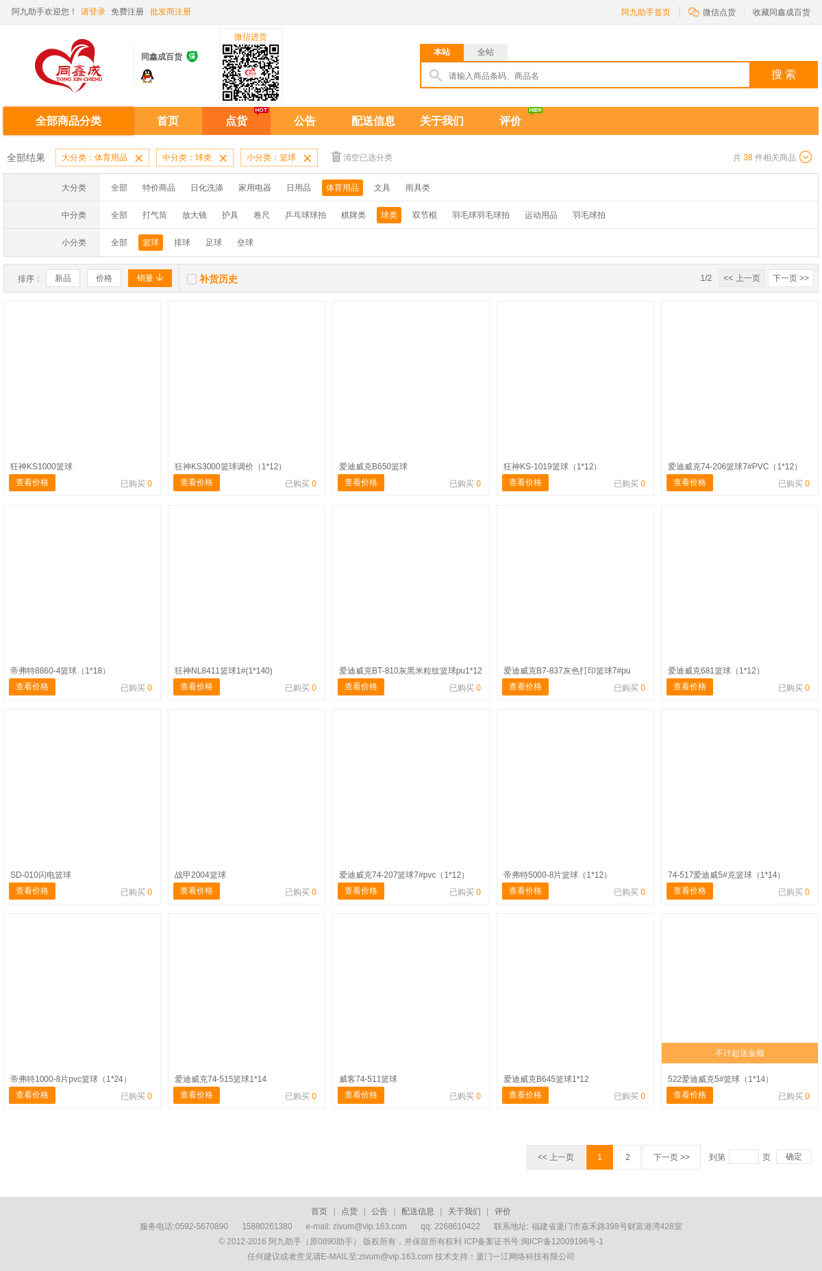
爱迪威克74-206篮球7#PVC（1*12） (735, 466)
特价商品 (158, 188)
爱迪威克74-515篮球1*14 (220, 1079)
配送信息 (373, 121)
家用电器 (254, 188)
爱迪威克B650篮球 (373, 466)
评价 (510, 121)
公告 (305, 121)
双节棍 (424, 215)
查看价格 (32, 482)
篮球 (150, 242)
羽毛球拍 (589, 215)
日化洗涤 (206, 188)
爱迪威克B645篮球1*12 (546, 1079)
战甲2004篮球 (200, 875)
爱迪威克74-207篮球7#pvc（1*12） (404, 875)
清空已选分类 (362, 156)
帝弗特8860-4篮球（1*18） (60, 671)
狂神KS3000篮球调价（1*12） (230, 466)
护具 (230, 215)
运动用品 (541, 215)
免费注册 (127, 11)
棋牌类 (353, 215)
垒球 (245, 242)
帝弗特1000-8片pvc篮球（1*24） (71, 1079)
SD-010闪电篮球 (40, 875)
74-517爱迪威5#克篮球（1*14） (726, 875)
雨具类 (418, 188)
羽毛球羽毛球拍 (481, 215)
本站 (442, 52)
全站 (485, 52)
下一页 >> (791, 278)
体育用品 (342, 188)
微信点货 (712, 11)
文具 (382, 188)
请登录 (93, 11)
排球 (182, 242)
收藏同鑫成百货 (781, 12)
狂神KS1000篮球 (41, 466)
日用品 (298, 188)
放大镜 (194, 215)
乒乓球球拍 (305, 215)
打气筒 (154, 215)
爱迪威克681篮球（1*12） (716, 671)
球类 (389, 215)
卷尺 (261, 215)
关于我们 (442, 121)
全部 (119, 188)
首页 (168, 121)
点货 (236, 121)
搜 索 (783, 74)
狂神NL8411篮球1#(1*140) (224, 671)
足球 (214, 242)
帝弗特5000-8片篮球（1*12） (557, 875)
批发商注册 (170, 11)
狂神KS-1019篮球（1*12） (552, 466)
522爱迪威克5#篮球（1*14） (720, 1079)
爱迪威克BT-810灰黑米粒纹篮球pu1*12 (410, 671)
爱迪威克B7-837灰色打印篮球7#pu (566, 671)
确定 (794, 1156)
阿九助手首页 (646, 12)
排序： (30, 279)
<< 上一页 (741, 278)
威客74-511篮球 (368, 1079)
